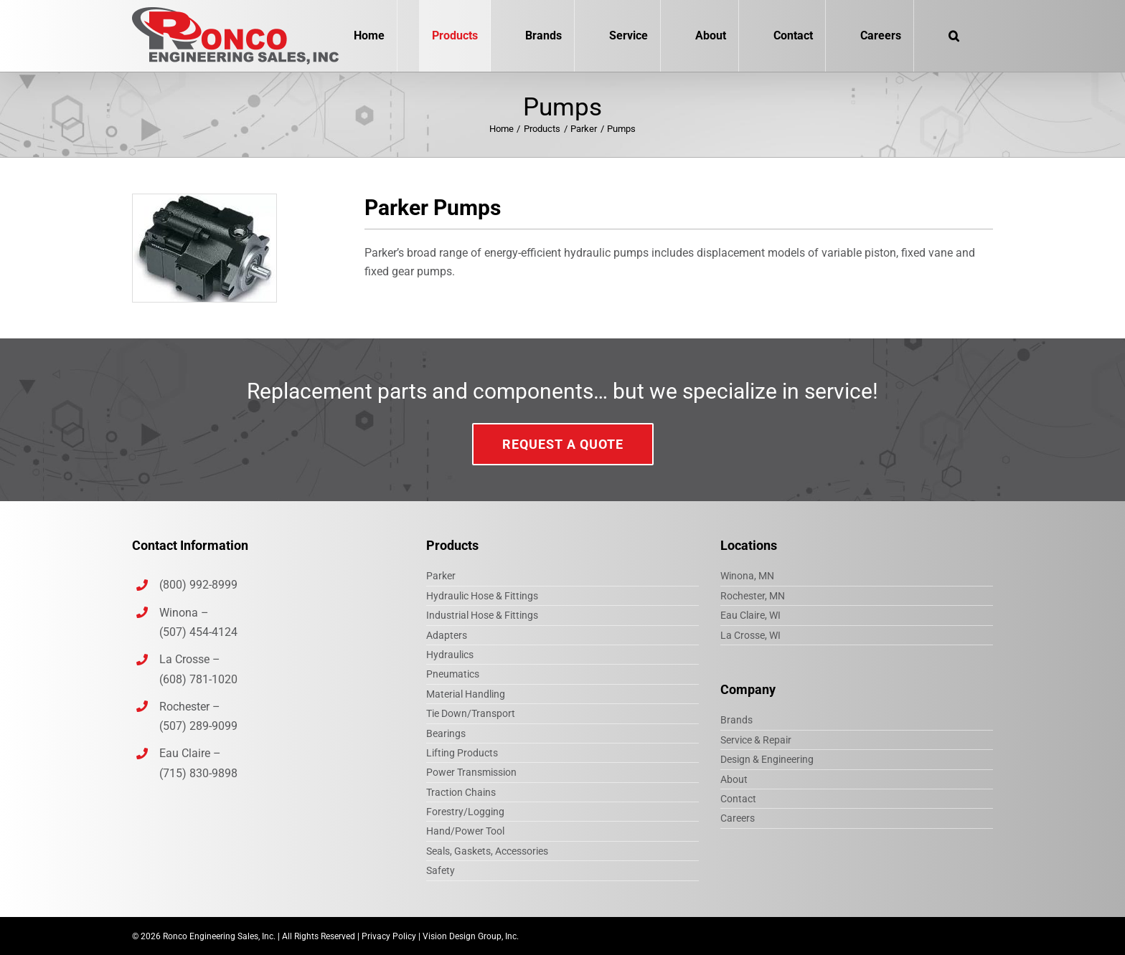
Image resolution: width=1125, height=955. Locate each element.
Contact (738, 798)
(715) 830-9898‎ (198, 773)
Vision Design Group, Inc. (471, 936)
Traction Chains (461, 792)
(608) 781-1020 (198, 679)
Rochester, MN (752, 596)
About (734, 779)
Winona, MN (747, 575)
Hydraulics (450, 654)
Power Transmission (471, 772)
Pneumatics (452, 674)
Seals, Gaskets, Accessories (487, 851)
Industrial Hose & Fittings (482, 615)
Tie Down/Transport (470, 713)
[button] (953, 36)
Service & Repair (755, 740)
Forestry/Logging (465, 811)
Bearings (446, 733)
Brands (736, 720)
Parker (441, 575)
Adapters (446, 635)
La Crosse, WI (750, 635)
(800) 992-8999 (199, 584)
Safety (440, 870)
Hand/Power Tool (465, 831)
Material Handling (465, 694)
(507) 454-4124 (198, 632)
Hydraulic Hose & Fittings (482, 596)
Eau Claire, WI (750, 615)
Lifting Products (462, 753)
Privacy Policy (389, 936)
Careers (737, 818)
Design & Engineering (767, 759)
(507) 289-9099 (198, 726)
